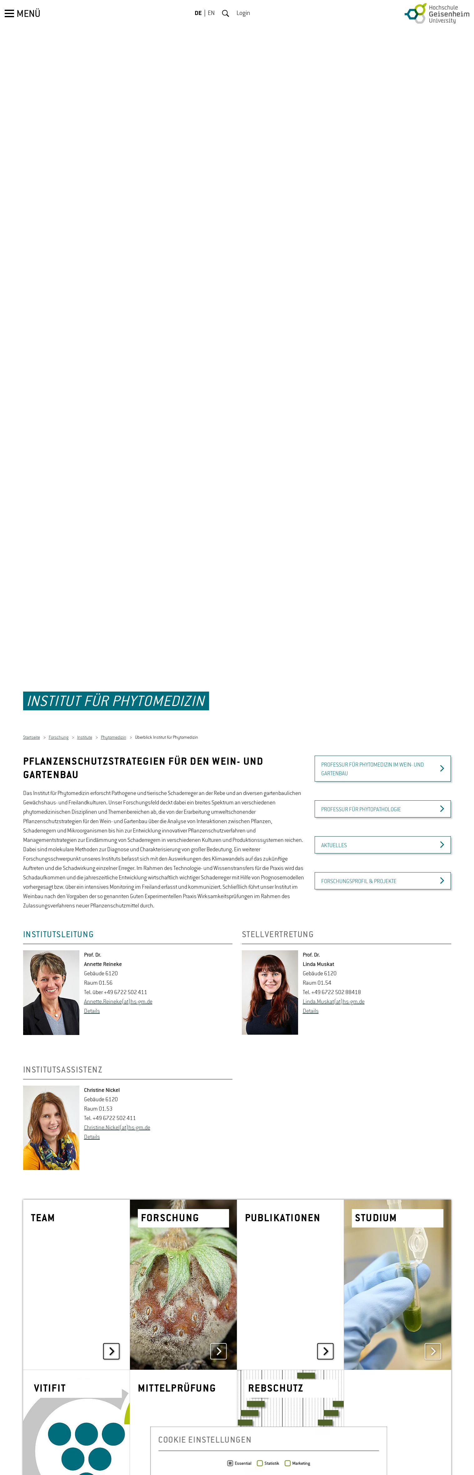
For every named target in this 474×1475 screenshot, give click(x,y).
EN (211, 13)
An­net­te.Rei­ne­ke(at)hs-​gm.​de (118, 975)
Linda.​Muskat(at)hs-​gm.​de (334, 975)
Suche (225, 13)
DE (198, 13)
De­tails (92, 985)
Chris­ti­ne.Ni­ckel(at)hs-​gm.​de (117, 1101)
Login (243, 13)
